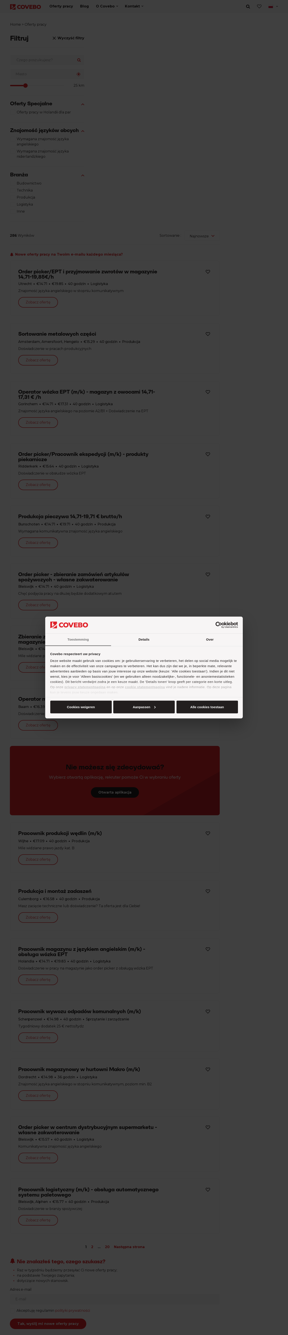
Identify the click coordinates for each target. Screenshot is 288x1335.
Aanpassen (143, 707)
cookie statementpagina (145, 687)
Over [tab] (210, 639)
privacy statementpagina (84, 687)
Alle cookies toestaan (80, 707)
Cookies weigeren (206, 707)
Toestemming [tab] (78, 639)
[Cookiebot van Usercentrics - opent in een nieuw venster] (219, 625)
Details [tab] (144, 639)
